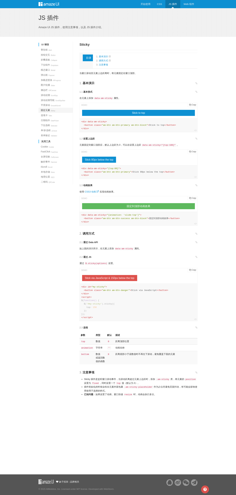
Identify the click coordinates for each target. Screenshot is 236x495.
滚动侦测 (49, 95)
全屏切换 (50, 156)
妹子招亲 (63, 481)
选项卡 (46, 115)
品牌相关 (74, 481)
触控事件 (49, 161)
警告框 (46, 49)
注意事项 (103, 64)
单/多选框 (49, 130)
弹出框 (48, 75)
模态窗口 (48, 70)
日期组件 (50, 120)
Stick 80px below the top (99, 159)
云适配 (46, 481)
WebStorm (109, 489)
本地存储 (48, 172)
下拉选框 (49, 125)
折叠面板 (49, 59)
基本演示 (103, 56)
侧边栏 (48, 90)
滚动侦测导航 (53, 100)
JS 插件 (173, 4)
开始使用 (145, 4)
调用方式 (103, 60)
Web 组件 (189, 4)
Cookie (47, 146)
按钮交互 (48, 55)
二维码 (48, 182)
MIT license (81, 489)
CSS (159, 4)
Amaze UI (52, 4)
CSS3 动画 (90, 191)
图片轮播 (48, 85)
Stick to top (138, 112)
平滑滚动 (50, 105)
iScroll (46, 166)
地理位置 (47, 176)
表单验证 (49, 135)
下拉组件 (49, 65)
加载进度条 (51, 80)
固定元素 (48, 110)
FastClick (49, 151)
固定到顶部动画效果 (138, 206)
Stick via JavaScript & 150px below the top (109, 278)
